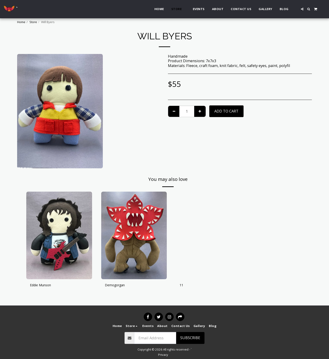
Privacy (163, 355)
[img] (59, 235)
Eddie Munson (42, 285)
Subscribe (190, 337)
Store (33, 22)
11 (182, 285)
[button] (302, 9)
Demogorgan (116, 285)
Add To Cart (226, 111)
